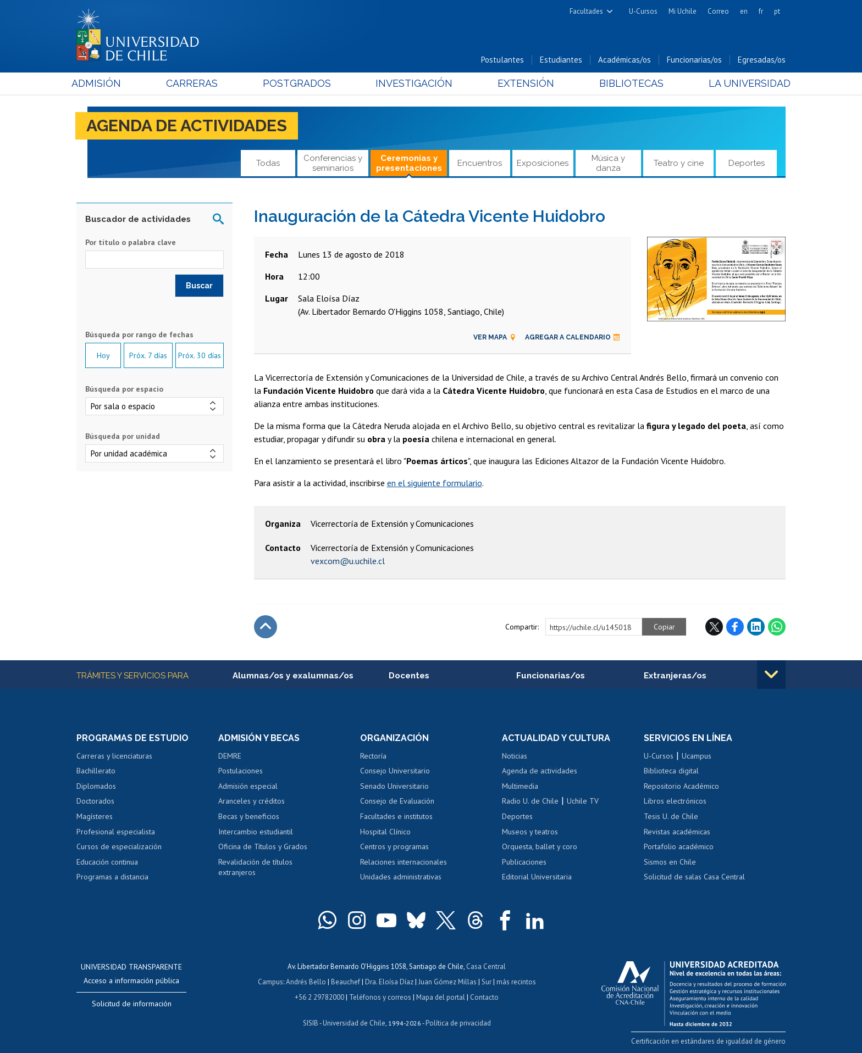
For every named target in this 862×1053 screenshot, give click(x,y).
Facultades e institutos (396, 816)
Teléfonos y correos (380, 997)
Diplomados (96, 786)
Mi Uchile (682, 11)
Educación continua (107, 862)
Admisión (101, 83)
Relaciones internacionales (403, 862)
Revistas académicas (677, 832)
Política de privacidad (458, 1023)
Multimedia (520, 786)
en (744, 11)
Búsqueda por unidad (122, 436)
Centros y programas (394, 846)
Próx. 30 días (199, 355)
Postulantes (502, 59)
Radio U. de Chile (530, 801)
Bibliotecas (628, 83)
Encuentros (479, 163)
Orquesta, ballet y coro (539, 846)
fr (761, 11)
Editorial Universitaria (537, 877)
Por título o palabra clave (130, 242)
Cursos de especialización (119, 846)
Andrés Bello (306, 982)
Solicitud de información (132, 1004)
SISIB (310, 1023)
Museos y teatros (530, 832)
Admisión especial (248, 786)
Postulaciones (240, 771)
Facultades (586, 11)
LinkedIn (756, 627)
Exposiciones (542, 163)
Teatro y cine (679, 163)
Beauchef (345, 982)
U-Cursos (643, 11)
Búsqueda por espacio (124, 389)
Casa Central (486, 966)
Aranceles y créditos (251, 801)
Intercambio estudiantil (255, 832)
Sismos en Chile (670, 862)
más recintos (516, 982)
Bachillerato (95, 771)
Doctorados (95, 801)
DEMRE (229, 756)
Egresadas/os (762, 59)
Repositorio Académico (681, 786)
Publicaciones (524, 862)
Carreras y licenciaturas (114, 756)
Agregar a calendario (572, 337)
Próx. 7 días (148, 355)
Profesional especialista (115, 832)
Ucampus (696, 756)
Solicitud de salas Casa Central (694, 877)
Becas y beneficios (248, 816)
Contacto (484, 997)
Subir (265, 626)
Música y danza (608, 162)
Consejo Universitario (395, 771)
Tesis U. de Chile (671, 816)
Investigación (413, 83)
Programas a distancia (112, 877)
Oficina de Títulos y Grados (262, 846)
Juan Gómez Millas (447, 982)
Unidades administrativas (400, 877)
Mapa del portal (440, 997)
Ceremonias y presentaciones (409, 162)
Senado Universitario (394, 786)
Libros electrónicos (675, 801)
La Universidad (745, 83)
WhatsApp (776, 626)
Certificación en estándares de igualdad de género (708, 1041)
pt (777, 11)
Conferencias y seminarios (332, 162)
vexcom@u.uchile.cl (348, 560)
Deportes (746, 163)
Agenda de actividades (186, 125)
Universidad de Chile (354, 1023)
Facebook (735, 627)
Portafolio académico (679, 846)
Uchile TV (583, 801)
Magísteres (94, 816)
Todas (268, 163)
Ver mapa (494, 337)
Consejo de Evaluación (397, 801)
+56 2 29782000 (319, 997)
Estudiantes (561, 59)
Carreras (195, 83)
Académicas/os (624, 59)
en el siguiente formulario (434, 482)
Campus (270, 982)
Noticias (514, 756)
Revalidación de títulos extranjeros (255, 867)
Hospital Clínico (385, 832)
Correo (718, 11)
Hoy (103, 355)
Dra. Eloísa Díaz (389, 982)
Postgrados (298, 83)
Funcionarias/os (694, 59)
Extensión (524, 83)
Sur (486, 982)
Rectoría (373, 756)
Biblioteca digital (671, 771)
